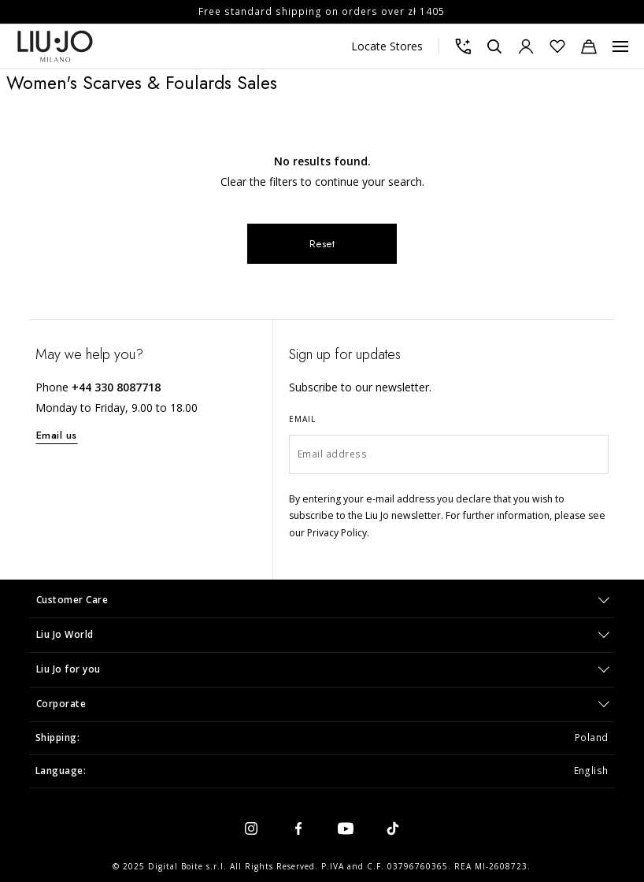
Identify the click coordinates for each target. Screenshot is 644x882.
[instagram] (251, 828)
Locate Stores (387, 46)
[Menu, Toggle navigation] (620, 46)
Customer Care (72, 599)
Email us (56, 435)
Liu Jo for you (68, 669)
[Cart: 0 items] (589, 46)
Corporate (61, 703)
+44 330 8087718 (116, 387)
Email (302, 418)
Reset (322, 243)
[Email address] (449, 454)
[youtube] (345, 828)
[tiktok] (393, 828)
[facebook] (298, 828)
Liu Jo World (65, 634)
